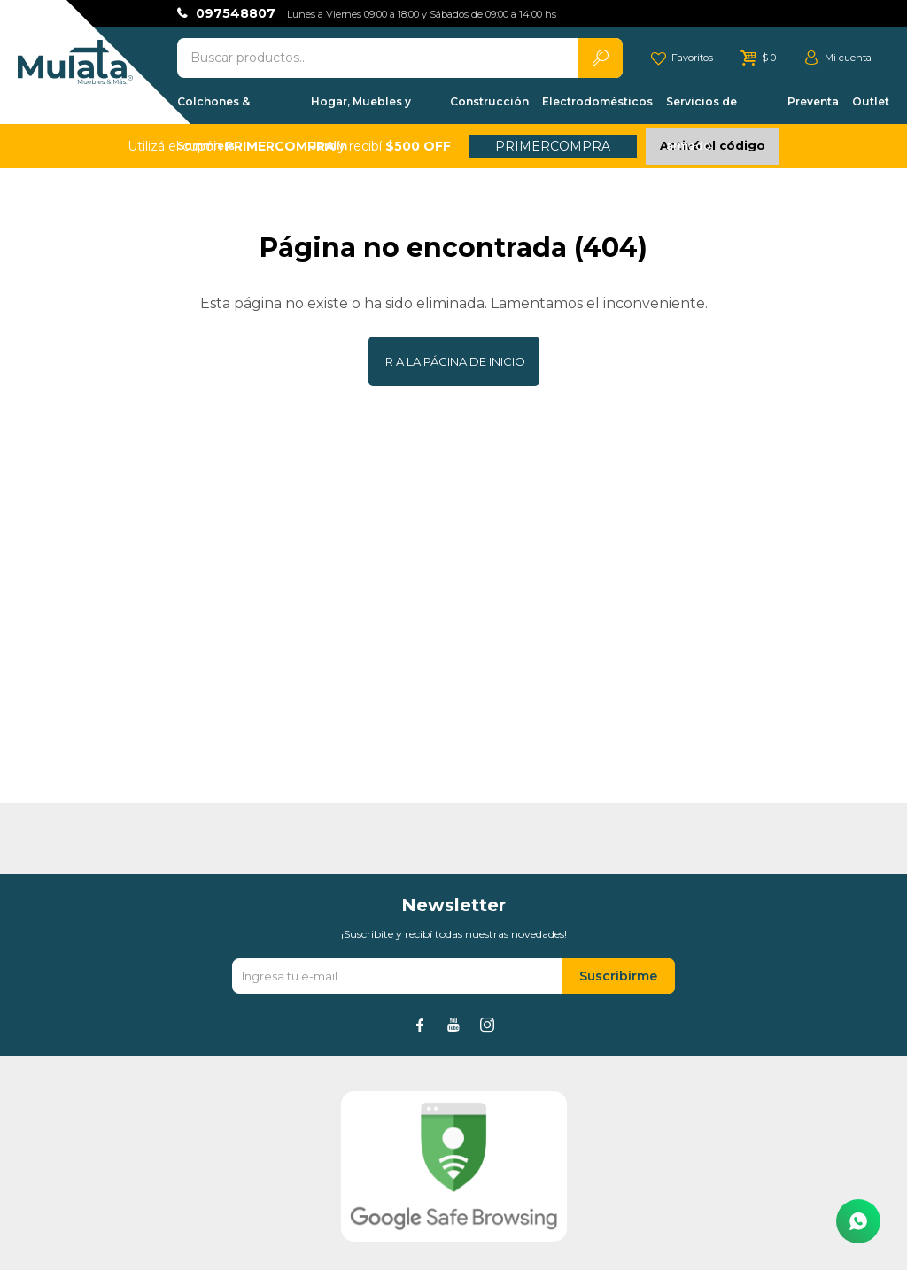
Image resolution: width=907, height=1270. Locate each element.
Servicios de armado (701, 109)
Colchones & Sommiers (213, 109)
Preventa (813, 101)
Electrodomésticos (597, 101)
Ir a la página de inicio (454, 361)
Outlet (870, 101)
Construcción (489, 101)
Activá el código (712, 145)
